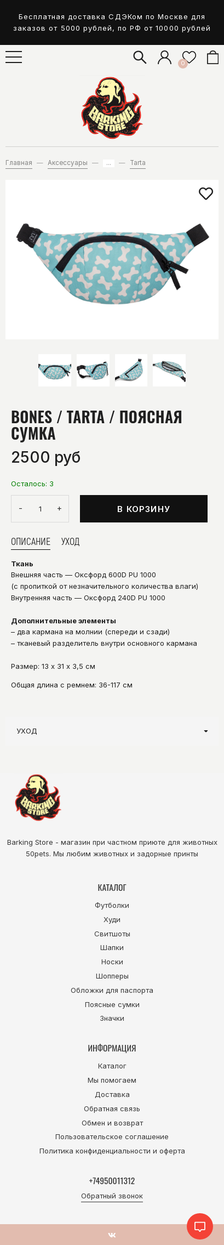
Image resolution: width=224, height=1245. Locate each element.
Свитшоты (112, 933)
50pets (37, 853)
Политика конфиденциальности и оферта (112, 1150)
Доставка (112, 1094)
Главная (18, 163)
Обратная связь (112, 1108)
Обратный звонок (112, 1195)
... (108, 163)
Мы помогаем (112, 1080)
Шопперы (112, 975)
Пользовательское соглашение (112, 1136)
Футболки (112, 905)
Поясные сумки (112, 1004)
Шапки (112, 947)
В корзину (143, 509)
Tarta (138, 163)
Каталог (112, 1065)
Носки (112, 961)
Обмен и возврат (112, 1122)
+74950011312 (112, 1180)
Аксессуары (68, 163)
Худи (112, 919)
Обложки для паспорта (112, 990)
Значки (112, 1018)
